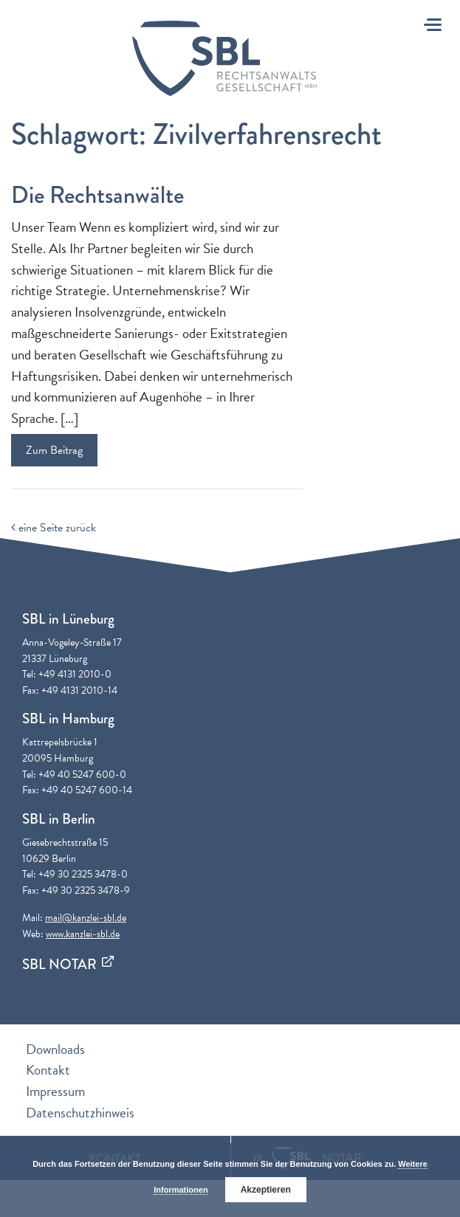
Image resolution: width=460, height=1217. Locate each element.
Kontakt (48, 1069)
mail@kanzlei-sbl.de (85, 917)
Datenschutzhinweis (80, 1112)
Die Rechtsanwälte (97, 195)
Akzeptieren (266, 1190)
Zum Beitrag (54, 450)
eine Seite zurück (53, 528)
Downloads (55, 1049)
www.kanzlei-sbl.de (83, 934)
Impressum (55, 1091)
